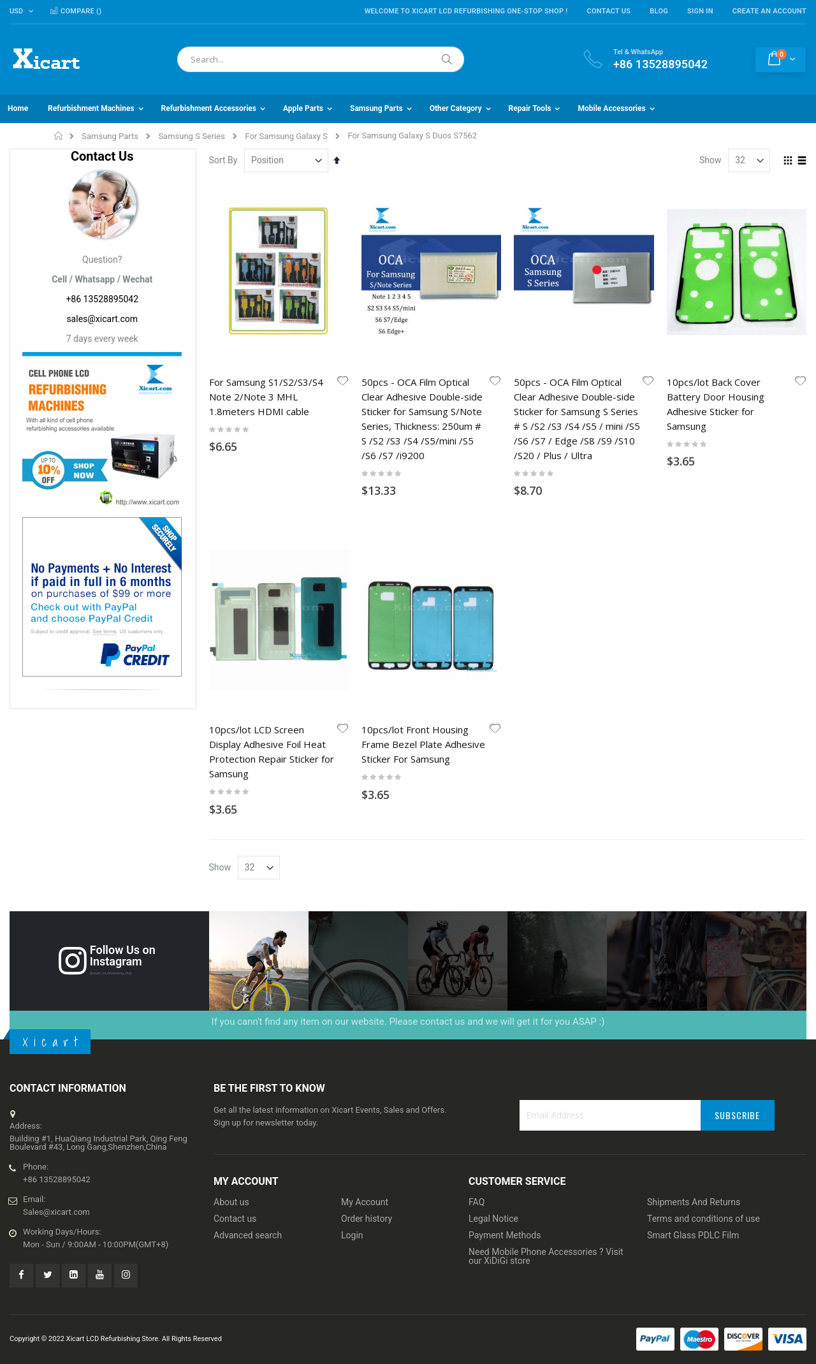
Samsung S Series (191, 136)
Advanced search (248, 1235)
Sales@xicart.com (56, 1212)
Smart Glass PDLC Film (693, 1235)
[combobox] (320, 59)
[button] (343, 382)
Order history (366, 1219)
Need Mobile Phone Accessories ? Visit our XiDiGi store (546, 1256)
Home (59, 135)
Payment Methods (505, 1235)
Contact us (235, 1219)
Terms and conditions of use (703, 1219)
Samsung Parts (110, 136)
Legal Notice (493, 1219)
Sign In (700, 11)
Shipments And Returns (693, 1202)
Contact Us (608, 11)
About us (231, 1202)
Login (352, 1235)
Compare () (75, 11)
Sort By (223, 160)
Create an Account (769, 11)
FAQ (476, 1202)
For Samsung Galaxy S (286, 136)
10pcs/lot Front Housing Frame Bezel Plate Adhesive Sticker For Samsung (423, 744)
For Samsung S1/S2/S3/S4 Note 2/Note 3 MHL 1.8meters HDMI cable (266, 397)
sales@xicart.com (102, 319)
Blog (659, 11)
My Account (364, 1202)
